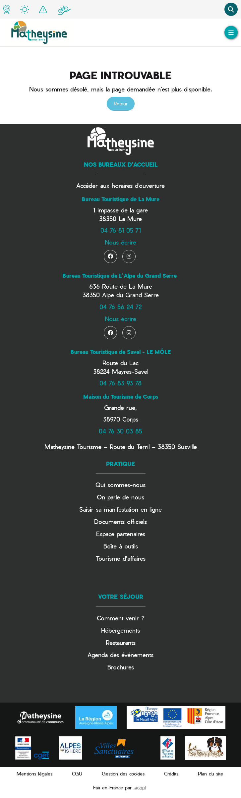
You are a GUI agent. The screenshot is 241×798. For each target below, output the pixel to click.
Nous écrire (120, 242)
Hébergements (120, 630)
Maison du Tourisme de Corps (120, 397)
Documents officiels (120, 521)
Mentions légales (34, 773)
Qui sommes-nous (120, 484)
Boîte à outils (120, 545)
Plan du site (210, 773)
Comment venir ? (121, 617)
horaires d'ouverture (138, 185)
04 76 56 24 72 (120, 306)
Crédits (171, 773)
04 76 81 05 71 (120, 230)
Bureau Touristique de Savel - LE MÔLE (121, 352)
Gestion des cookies (123, 773)
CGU (77, 773)
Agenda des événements (120, 654)
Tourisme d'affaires (121, 558)
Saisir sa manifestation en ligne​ (120, 509)
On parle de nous (120, 496)
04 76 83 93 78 (120, 382)
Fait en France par (120, 787)
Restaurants (121, 642)
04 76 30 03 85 (120, 431)
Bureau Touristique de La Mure (120, 199)
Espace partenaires (120, 533)
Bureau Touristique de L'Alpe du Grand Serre (120, 276)
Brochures (120, 666)
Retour (121, 103)
